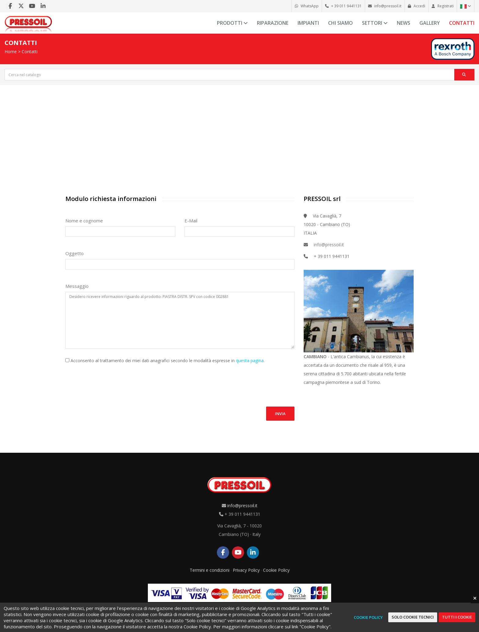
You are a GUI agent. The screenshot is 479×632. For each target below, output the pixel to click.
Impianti (308, 23)
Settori (375, 23)
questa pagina (250, 360)
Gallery (429, 23)
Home (11, 51)
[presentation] (111, 381)
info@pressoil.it (329, 244)
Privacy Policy (246, 570)
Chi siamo (340, 23)
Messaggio (77, 286)
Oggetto (74, 253)
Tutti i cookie (457, 617)
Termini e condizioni (209, 570)
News (403, 23)
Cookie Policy (276, 570)
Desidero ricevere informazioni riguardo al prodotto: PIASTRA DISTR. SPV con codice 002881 (179, 320)
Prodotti (232, 23)
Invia (280, 413)
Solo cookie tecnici (413, 617)
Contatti (461, 23)
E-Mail (191, 220)
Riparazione (272, 23)
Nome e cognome (84, 220)
